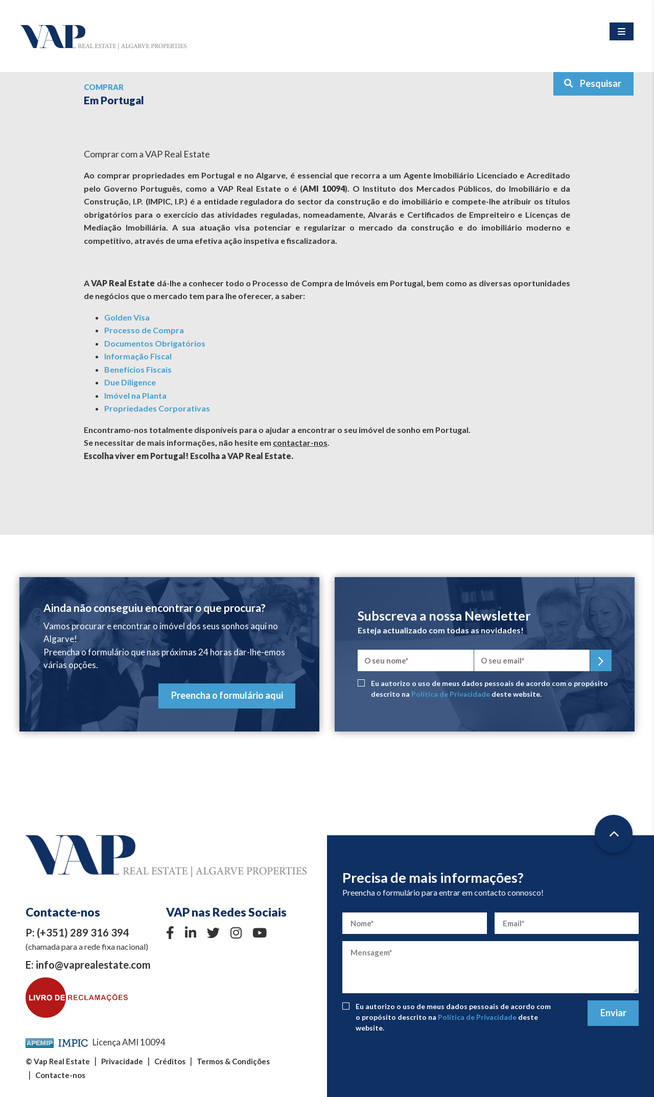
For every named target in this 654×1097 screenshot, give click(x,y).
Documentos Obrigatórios (154, 343)
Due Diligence (130, 382)
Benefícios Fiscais (138, 369)
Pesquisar (592, 83)
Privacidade (122, 1061)
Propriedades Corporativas (157, 408)
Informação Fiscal (138, 356)
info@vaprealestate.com (93, 964)
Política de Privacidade (450, 694)
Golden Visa (127, 317)
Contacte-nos (60, 1075)
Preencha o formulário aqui (227, 695)
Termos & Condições (233, 1061)
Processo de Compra (144, 330)
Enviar (613, 1012)
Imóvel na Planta (135, 395)
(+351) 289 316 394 (83, 932)
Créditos (169, 1061)
